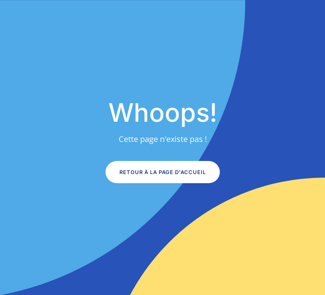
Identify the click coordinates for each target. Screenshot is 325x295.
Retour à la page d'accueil (162, 172)
